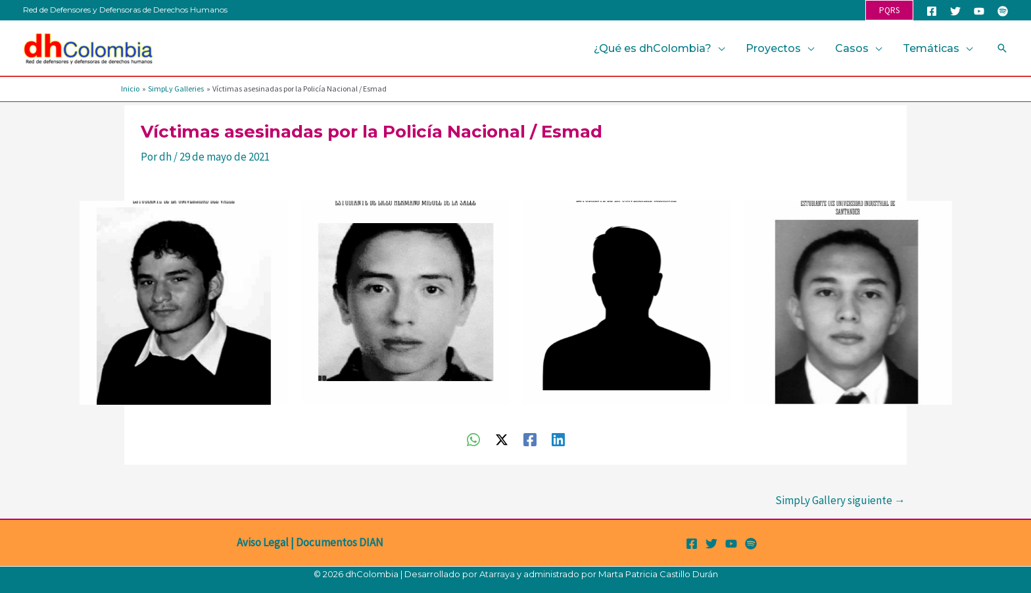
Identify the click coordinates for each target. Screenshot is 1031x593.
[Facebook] (931, 11)
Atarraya (497, 574)
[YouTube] (979, 11)
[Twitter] (955, 11)
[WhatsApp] (473, 438)
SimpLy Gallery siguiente (840, 500)
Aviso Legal (263, 542)
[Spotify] (1002, 11)
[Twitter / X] (501, 438)
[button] (889, 10)
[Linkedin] (558, 438)
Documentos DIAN (339, 542)
